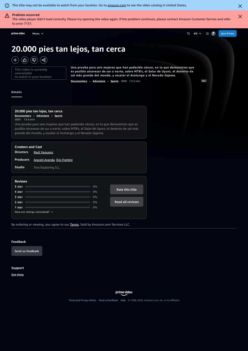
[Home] (18, 33)
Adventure (99, 81)
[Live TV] (101, 33)
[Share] (43, 60)
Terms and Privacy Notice (82, 300)
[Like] (24, 60)
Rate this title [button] (127, 189)
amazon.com (117, 5)
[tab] (16, 92)
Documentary (79, 81)
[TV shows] (62, 33)
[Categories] (207, 33)
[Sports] (76, 33)
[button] (34, 212)
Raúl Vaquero (43, 152)
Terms (74, 224)
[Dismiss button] (240, 6)
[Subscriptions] (121, 33)
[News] (88, 33)
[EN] (198, 33)
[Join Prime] (228, 33)
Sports (114, 81)
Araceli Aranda (44, 160)
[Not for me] (34, 60)
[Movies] (46, 33)
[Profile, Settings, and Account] (214, 33)
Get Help (17, 274)
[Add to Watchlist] (15, 60)
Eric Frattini (64, 160)
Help (123, 300)
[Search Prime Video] (189, 33)
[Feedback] (26, 251)
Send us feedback (108, 300)
